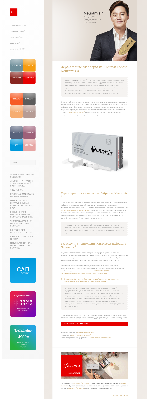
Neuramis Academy (76, 388)
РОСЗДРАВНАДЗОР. (101, 271)
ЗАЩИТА (29, 111)
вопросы (29, 145)
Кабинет (29, 65)
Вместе (16, 99)
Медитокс (29, 78)
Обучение (29, 132)
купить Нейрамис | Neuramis (81, 335)
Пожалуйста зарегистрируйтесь (75, 324)
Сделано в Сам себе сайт (120, 395)
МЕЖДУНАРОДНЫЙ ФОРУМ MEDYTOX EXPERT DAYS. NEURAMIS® (21, 245)
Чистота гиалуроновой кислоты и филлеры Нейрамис (21, 223)
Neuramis (18, 25)
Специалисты (16, 190)
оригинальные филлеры (85, 332)
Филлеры (17, 78)
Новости (29, 99)
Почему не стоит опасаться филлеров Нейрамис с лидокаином (21, 214)
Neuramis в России (81, 383)
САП (16, 145)
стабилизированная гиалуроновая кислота (75, 210)
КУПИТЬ (16, 111)
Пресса (16, 132)
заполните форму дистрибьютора (101, 338)
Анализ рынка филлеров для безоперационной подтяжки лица (21, 183)
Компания (16, 65)
